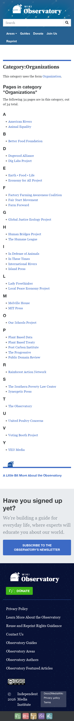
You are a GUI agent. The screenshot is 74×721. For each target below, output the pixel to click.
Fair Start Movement (23, 200)
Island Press (16, 269)
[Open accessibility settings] (41, 716)
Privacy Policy (17, 609)
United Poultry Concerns (25, 421)
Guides (25, 33)
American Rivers (20, 121)
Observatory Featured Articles (29, 668)
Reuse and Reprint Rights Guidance (34, 626)
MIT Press (15, 308)
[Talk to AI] (25, 716)
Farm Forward (18, 205)
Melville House (19, 303)
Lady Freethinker (20, 283)
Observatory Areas (20, 651)
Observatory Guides (21, 643)
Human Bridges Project (24, 234)
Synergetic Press (20, 391)
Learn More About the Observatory (33, 617)
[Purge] (49, 716)
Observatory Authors (22, 660)
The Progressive (19, 352)
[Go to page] (67, 22)
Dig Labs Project (20, 161)
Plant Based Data (20, 337)
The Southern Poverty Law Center (32, 386)
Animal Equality (19, 127)
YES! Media (16, 450)
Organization (52, 76)
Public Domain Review (24, 357)
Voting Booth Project (23, 435)
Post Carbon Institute (23, 347)
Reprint (11, 41)
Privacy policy (52, 697)
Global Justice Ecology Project (29, 219)
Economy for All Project (25, 180)
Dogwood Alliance (21, 156)
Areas (10, 33)
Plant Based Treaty (21, 342)
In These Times (19, 259)
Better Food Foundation (25, 141)
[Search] (33, 22)
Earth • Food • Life (21, 175)
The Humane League (22, 239)
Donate (38, 33)
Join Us (52, 33)
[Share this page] (33, 716)
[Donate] (19, 591)
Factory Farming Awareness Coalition (35, 195)
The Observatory (20, 406)
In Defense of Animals (23, 254)
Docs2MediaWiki (53, 693)
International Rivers (22, 264)
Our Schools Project (22, 322)
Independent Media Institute (27, 699)
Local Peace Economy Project (29, 288)
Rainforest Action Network (27, 372)
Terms (47, 702)
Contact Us (14, 634)
